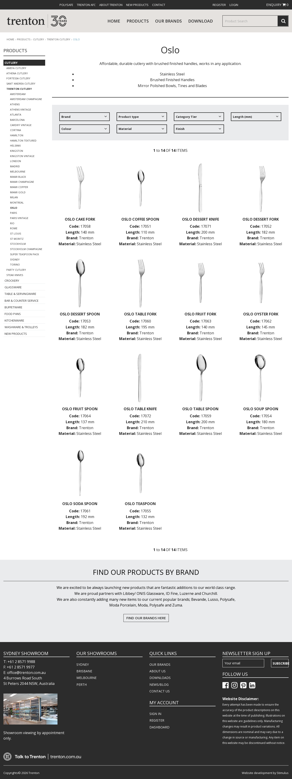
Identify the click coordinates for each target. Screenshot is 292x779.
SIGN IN (155, 714)
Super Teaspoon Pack (24, 254)
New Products (137, 5)
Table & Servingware (20, 294)
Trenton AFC (86, 5)
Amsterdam (18, 94)
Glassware (13, 287)
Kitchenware (14, 320)
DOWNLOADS (160, 678)
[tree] (170, 124)
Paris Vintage (19, 218)
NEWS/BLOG (159, 684)
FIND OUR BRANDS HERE (146, 618)
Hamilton (16, 135)
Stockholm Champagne (26, 249)
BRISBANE (84, 671)
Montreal (17, 202)
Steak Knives (14, 275)
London (15, 161)
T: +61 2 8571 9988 (19, 661)
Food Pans (13, 314)
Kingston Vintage (22, 156)
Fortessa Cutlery (18, 78)
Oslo (76, 39)
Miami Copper (19, 187)
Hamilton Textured (23, 140)
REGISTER (156, 720)
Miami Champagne (22, 181)
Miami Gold (18, 192)
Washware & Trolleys (21, 327)
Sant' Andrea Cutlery (20, 83)
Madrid (15, 166)
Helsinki (15, 145)
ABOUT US (157, 671)
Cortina (15, 130)
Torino (15, 264)
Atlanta (15, 114)
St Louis (15, 233)
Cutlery (38, 39)
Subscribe (281, 663)
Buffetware (13, 307)
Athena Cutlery (17, 73)
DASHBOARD (159, 727)
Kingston (16, 150)
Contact (158, 5)
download (200, 21)
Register (219, 5)
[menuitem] (66, 4)
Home (113, 21)
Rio (12, 223)
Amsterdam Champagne (26, 99)
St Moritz (16, 238)
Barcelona (17, 119)
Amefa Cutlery (16, 68)
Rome (13, 228)
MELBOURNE (86, 678)
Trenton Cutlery (58, 39)
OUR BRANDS (159, 664)
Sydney (15, 259)
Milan (14, 197)
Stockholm (18, 243)
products (138, 21)
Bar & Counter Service (22, 301)
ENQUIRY (277, 4)
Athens (15, 104)
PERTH (81, 684)
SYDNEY (82, 664)
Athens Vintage (20, 109)
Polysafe (66, 5)
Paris (13, 212)
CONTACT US (159, 691)
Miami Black (18, 176)
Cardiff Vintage (20, 125)
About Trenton (111, 5)
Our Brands (168, 21)
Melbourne (17, 171)
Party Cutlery (16, 269)
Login (233, 5)
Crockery (12, 281)
